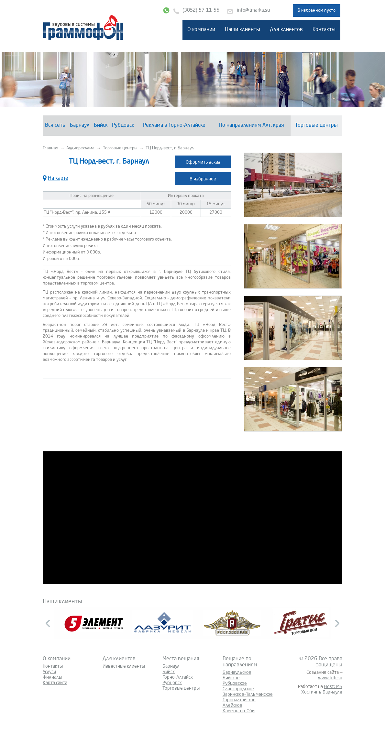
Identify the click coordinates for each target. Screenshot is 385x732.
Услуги (49, 672)
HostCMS (333, 686)
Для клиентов (286, 29)
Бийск (101, 125)
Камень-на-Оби (239, 711)
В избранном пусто (317, 10)
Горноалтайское (239, 700)
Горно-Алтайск (177, 677)
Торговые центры (316, 125)
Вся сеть (55, 125)
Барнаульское (237, 672)
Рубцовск (123, 125)
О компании (201, 29)
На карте (55, 177)
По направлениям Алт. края (251, 125)
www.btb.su (330, 678)
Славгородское (238, 689)
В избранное (203, 179)
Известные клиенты (124, 666)
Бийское (231, 678)
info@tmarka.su (253, 10)
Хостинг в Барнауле (321, 692)
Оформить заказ (203, 162)
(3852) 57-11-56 (200, 10)
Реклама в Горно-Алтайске (174, 125)
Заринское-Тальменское (248, 694)
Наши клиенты (242, 29)
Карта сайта (55, 683)
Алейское (232, 705)
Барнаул (80, 125)
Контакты (324, 29)
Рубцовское (235, 683)
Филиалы (52, 677)
